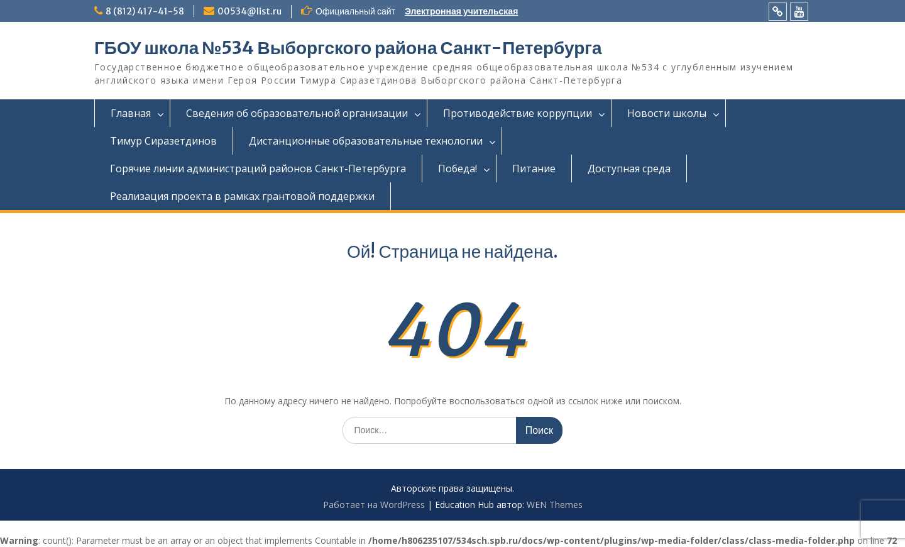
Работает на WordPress (374, 505)
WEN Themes (555, 505)
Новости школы (666, 113)
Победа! (457, 168)
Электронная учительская (461, 11)
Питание (534, 168)
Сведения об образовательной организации (297, 113)
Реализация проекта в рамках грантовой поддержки (242, 196)
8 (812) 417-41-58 (145, 11)
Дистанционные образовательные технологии (366, 141)
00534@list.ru (249, 11)
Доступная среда (629, 168)
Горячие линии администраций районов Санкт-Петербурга (258, 168)
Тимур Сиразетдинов (163, 141)
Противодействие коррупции (517, 113)
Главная (131, 113)
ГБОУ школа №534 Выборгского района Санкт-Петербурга (348, 47)
